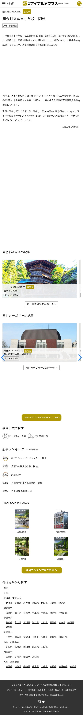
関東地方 (8, 608)
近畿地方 (8, 632)
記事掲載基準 (70, 690)
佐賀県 (18, 666)
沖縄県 (73, 666)
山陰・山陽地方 (11, 642)
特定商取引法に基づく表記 (36, 695)
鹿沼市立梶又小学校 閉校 (24, 466)
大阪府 (35, 637)
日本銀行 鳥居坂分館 (21, 491)
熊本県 (35, 666)
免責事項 (41, 690)
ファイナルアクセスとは (22, 685)
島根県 (18, 647)
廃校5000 (16, 475)
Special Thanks (56, 695)
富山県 (18, 622)
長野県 (53, 622)
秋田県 (44, 603)
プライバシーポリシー (16, 690)
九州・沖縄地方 (11, 662)
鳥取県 (9, 647)
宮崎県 (53, 666)
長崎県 (26, 666)
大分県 (44, 666)
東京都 (53, 613)
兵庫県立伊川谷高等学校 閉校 (26, 483)
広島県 (35, 647)
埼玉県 (35, 613)
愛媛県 (26, 657)
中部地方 (8, 618)
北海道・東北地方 (12, 598)
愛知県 (9, 627)
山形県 (53, 603)
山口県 (44, 647)
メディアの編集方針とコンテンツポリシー (53, 685)
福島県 (62, 603)
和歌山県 (63, 637)
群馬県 (26, 613)
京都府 (26, 637)
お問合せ (32, 690)
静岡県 (70, 622)
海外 (6, 588)
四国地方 (8, 652)
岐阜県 (62, 622)
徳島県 (9, 657)
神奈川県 (63, 613)
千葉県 (44, 613)
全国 (6, 593)
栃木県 (18, 613)
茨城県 (9, 613)
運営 (21, 695)
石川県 (26, 622)
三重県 (9, 637)
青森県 (18, 603)
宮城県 (35, 603)
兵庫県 (44, 637)
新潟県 (9, 622)
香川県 (18, 657)
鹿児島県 (63, 666)
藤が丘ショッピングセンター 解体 (29, 458)
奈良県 (53, 637)
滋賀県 (18, 637)
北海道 (9, 603)
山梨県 (44, 622)
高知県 (35, 657)
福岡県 (9, 666)
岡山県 (26, 647)
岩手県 (26, 603)
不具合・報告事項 (55, 690)
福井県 (35, 622)
